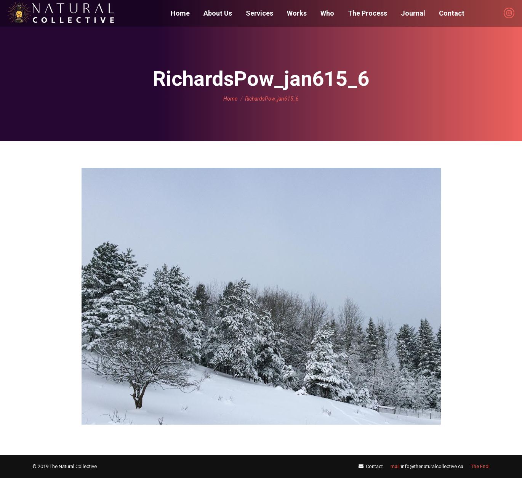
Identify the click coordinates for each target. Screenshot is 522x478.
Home (230, 99)
